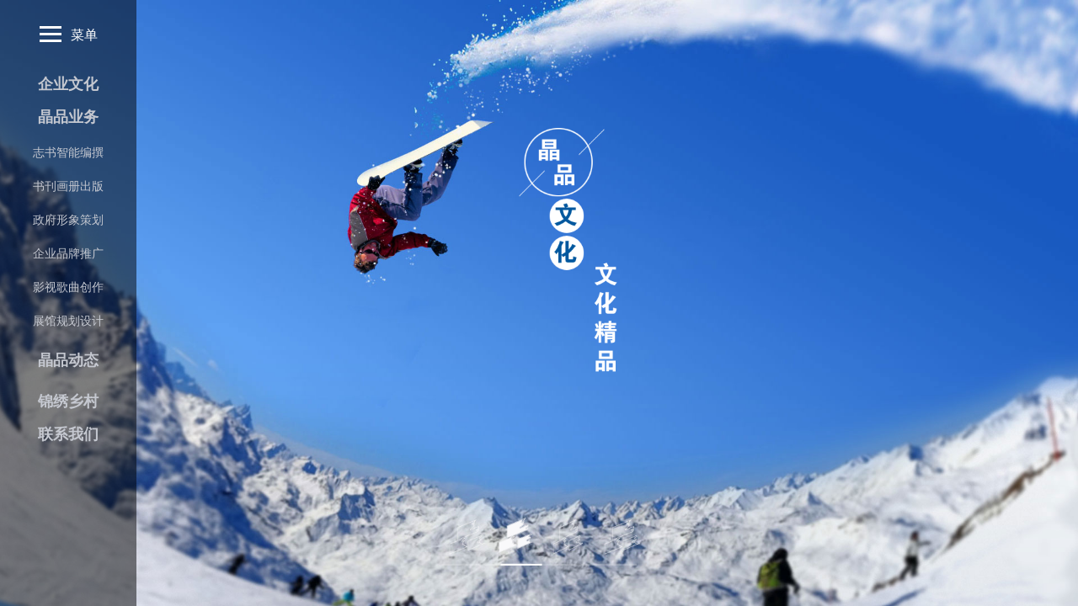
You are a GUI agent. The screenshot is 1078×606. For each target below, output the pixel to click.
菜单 (69, 34)
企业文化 (68, 84)
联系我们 (68, 434)
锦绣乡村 (68, 401)
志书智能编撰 (68, 152)
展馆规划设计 (68, 320)
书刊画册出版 (68, 186)
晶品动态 (68, 360)
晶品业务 (68, 117)
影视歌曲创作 (68, 287)
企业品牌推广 (68, 253)
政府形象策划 (68, 219)
